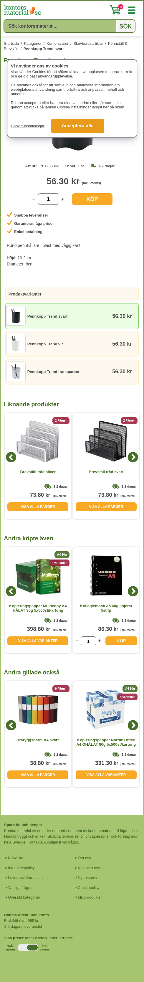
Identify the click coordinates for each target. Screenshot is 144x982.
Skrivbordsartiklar (88, 43)
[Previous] (11, 457)
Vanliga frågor (20, 887)
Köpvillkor (16, 858)
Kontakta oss (89, 868)
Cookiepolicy (89, 887)
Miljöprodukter (90, 897)
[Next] (133, 457)
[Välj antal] (48, 199)
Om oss (84, 858)
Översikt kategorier (24, 897)
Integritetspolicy (21, 868)
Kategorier (33, 43)
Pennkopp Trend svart (44, 49)
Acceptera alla (78, 125)
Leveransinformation (25, 877)
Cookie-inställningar (27, 126)
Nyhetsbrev (87, 877)
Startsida (11, 43)
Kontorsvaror (57, 43)
